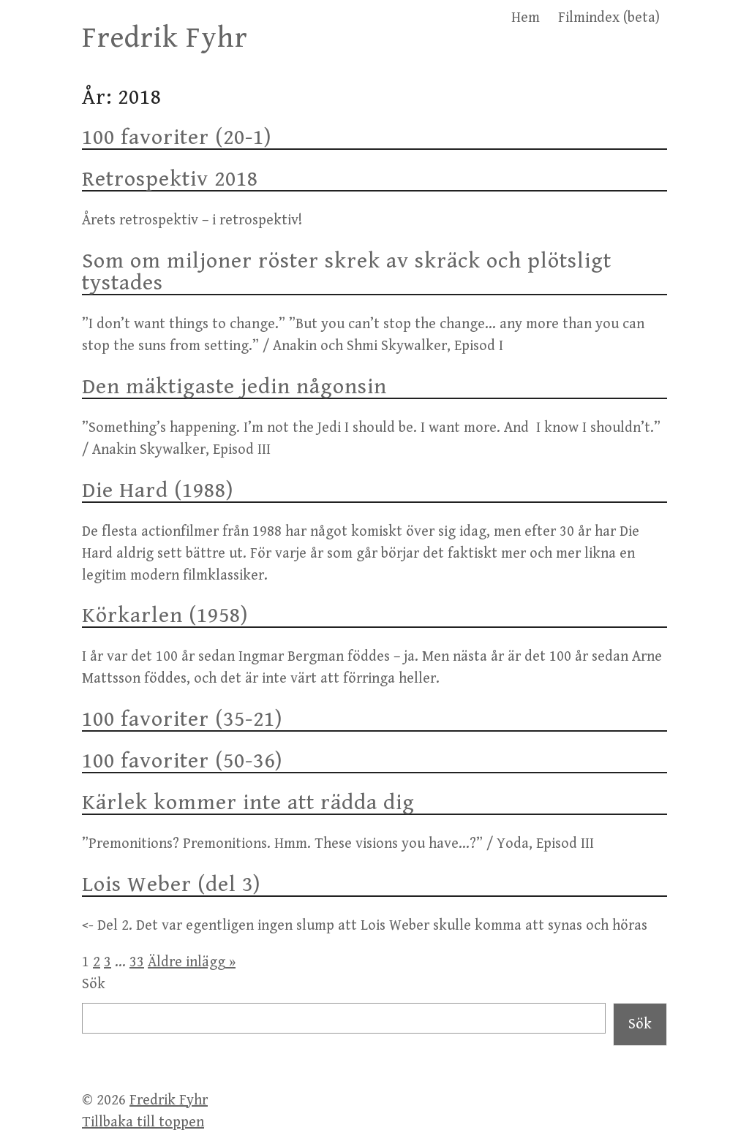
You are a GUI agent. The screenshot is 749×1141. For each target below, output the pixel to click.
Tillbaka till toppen (143, 1122)
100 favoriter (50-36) (182, 760)
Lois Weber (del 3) (171, 884)
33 (136, 962)
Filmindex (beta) (609, 18)
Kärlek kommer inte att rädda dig (248, 802)
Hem (525, 18)
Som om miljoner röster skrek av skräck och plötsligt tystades (346, 272)
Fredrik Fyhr (165, 38)
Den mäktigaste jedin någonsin (234, 386)
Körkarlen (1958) (165, 615)
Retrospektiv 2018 (170, 179)
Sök (93, 984)
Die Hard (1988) (157, 490)
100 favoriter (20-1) (176, 137)
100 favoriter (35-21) (182, 719)
